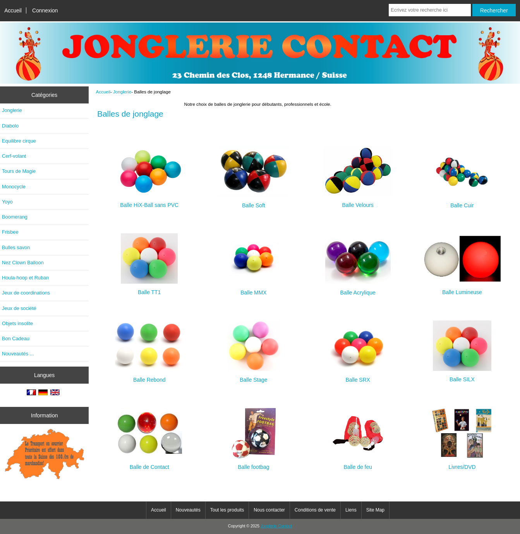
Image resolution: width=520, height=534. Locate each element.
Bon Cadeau (15, 338)
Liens (351, 510)
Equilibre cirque (19, 141)
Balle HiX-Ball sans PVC (149, 201)
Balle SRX (357, 376)
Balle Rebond (149, 376)
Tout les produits (227, 510)
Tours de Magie (19, 171)
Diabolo (10, 126)
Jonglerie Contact (276, 526)
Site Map (375, 510)
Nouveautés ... (18, 354)
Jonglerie (122, 91)
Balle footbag (253, 463)
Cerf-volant (14, 156)
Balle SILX (462, 376)
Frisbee (10, 232)
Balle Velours (358, 201)
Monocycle (14, 186)
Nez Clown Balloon (23, 262)
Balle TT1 (149, 289)
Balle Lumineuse (462, 289)
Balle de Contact (149, 463)
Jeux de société (19, 308)
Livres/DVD (462, 463)
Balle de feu (358, 463)
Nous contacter (269, 510)
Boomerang (14, 217)
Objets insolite (17, 323)
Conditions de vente (315, 510)
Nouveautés (188, 510)
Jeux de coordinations (26, 293)
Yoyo (7, 202)
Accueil (13, 10)
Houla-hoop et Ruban (25, 278)
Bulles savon (16, 247)
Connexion (45, 10)
